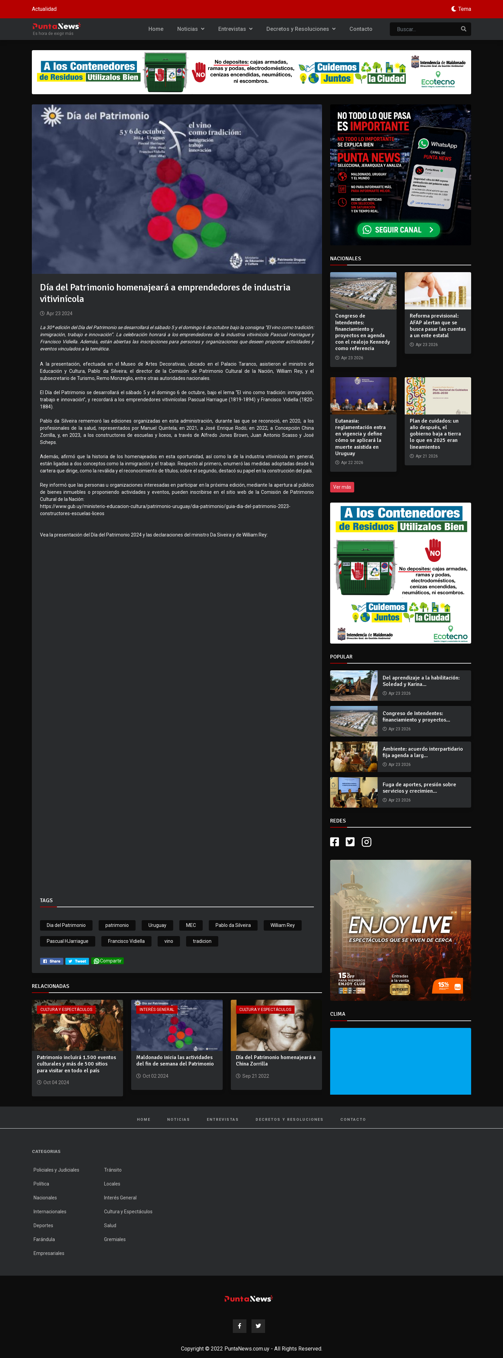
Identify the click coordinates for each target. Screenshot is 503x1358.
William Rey (282, 925)
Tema (464, 9)
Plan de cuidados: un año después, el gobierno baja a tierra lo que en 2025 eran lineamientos (435, 434)
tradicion (202, 941)
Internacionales (50, 1211)
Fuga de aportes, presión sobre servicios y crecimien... (419, 787)
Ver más (342, 487)
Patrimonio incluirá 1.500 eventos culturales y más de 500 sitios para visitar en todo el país (76, 1064)
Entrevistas (235, 29)
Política (41, 1184)
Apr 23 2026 (399, 693)
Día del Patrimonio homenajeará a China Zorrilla (276, 1060)
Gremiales (115, 1239)
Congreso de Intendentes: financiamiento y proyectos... (416, 716)
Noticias (190, 29)
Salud (110, 1225)
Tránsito (113, 1170)
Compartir (107, 961)
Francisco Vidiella (126, 941)
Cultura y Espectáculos (66, 1009)
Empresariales (49, 1253)
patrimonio (117, 925)
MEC (191, 925)
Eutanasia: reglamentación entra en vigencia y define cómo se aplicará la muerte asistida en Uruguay (360, 437)
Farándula (44, 1239)
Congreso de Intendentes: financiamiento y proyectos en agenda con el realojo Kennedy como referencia (362, 332)
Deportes (43, 1225)
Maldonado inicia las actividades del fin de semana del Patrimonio (175, 1060)
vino (168, 941)
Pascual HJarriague (67, 941)
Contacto (361, 29)
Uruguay (157, 925)
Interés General (157, 1009)
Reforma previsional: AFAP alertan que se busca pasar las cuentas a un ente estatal (438, 325)
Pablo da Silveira (233, 925)
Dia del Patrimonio (66, 925)
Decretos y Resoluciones (301, 29)
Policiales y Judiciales (56, 1170)
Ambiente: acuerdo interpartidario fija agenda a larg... (423, 752)
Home (155, 29)
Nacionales (45, 1197)
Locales (112, 1184)
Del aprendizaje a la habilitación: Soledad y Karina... (421, 681)
